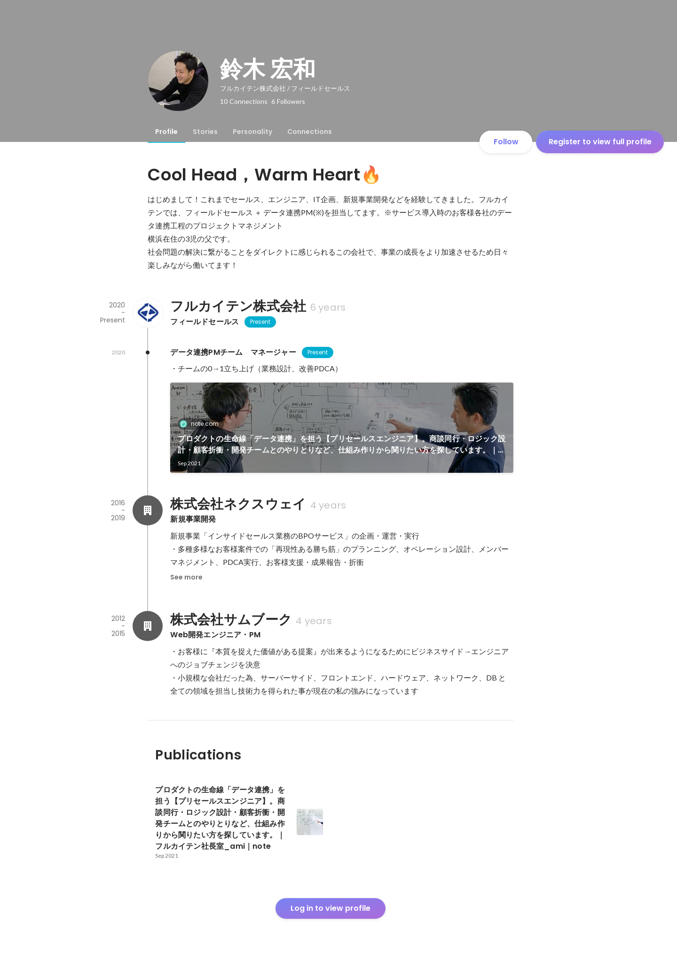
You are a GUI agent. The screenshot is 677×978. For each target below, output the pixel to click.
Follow (506, 141)
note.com (202, 424)
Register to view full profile (600, 141)
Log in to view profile (330, 908)
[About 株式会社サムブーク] (148, 626)
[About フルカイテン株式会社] (148, 312)
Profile (166, 131)
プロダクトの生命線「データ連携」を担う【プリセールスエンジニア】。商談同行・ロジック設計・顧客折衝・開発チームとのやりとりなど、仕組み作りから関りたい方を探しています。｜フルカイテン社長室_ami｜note (341, 444)
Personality (252, 131)
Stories (205, 131)
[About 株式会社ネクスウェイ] (148, 510)
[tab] (166, 131)
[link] (341, 428)
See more (186, 577)
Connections (309, 131)
